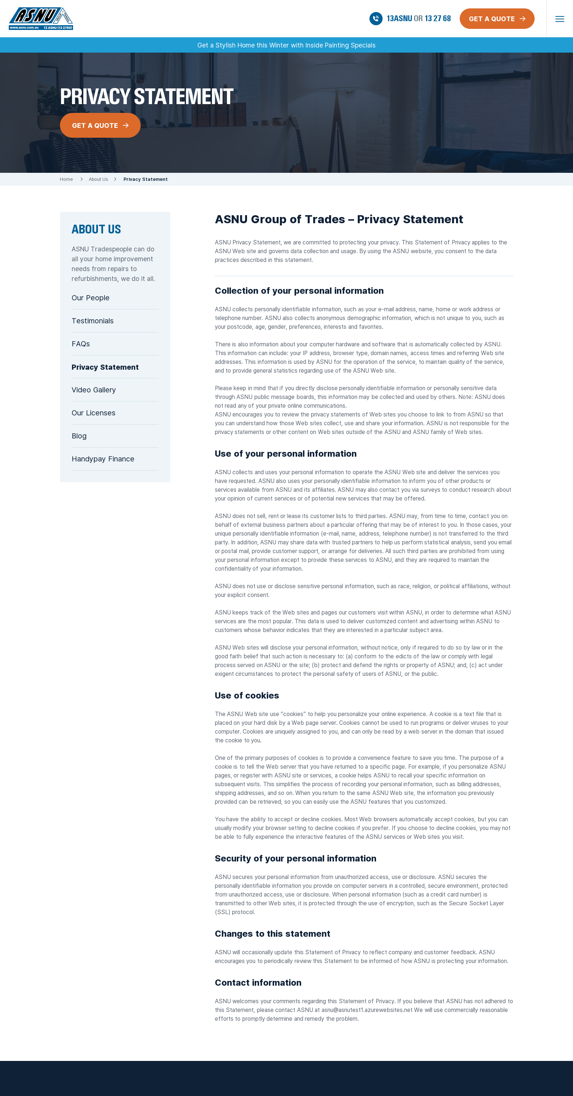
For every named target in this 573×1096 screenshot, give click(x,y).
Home (66, 179)
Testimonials (93, 321)
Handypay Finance (103, 459)
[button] (559, 18)
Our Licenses (93, 413)
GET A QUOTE (100, 125)
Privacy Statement (105, 367)
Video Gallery (94, 390)
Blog (79, 436)
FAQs (81, 344)
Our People (91, 297)
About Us (98, 179)
